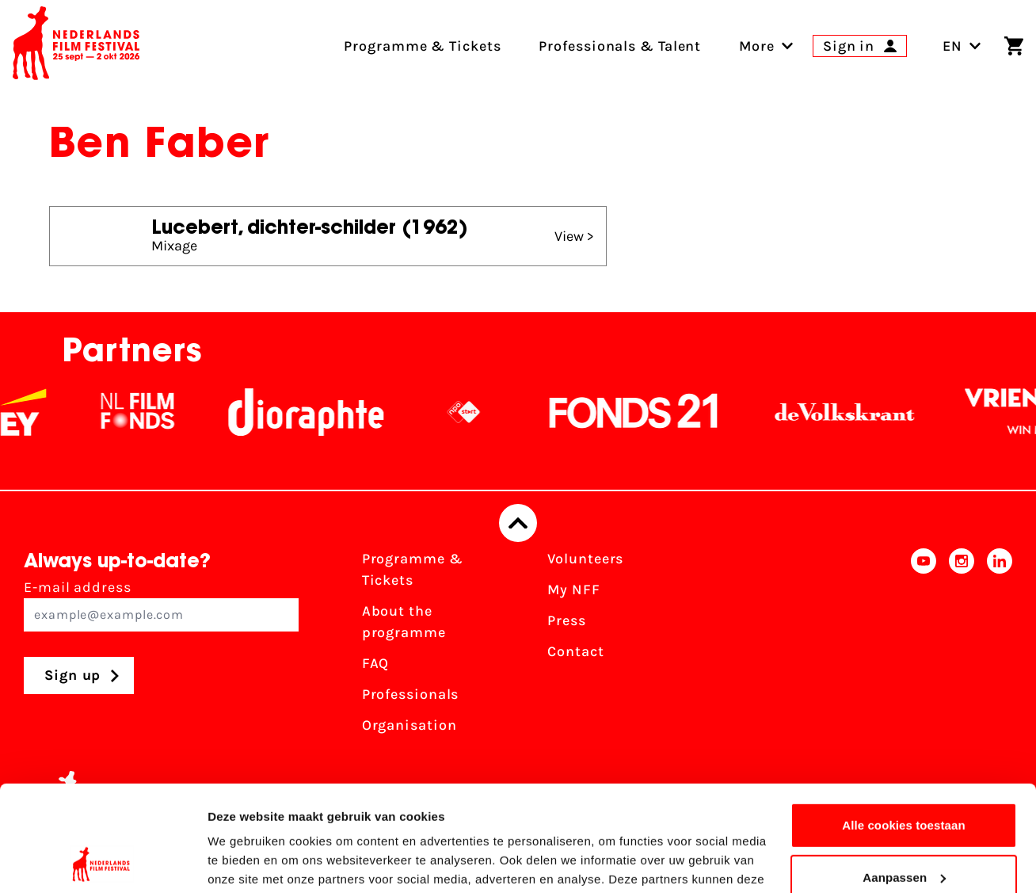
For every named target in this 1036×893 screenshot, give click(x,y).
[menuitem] (757, 46)
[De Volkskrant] (855, 412)
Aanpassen (904, 777)
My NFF (573, 589)
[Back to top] (518, 523)
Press (566, 620)
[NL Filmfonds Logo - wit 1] (148, 412)
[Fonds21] (644, 412)
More (757, 46)
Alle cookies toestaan (904, 726)
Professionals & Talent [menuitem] (620, 46)
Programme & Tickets (412, 569)
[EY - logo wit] (34, 412)
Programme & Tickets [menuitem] (422, 46)
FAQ (376, 663)
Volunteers (585, 558)
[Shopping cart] (1013, 45)
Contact (575, 651)
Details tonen (245, 861)
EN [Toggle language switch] (962, 46)
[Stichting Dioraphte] (316, 412)
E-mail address (161, 605)
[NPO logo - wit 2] (474, 412)
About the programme (404, 621)
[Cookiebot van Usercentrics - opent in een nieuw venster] (102, 862)
